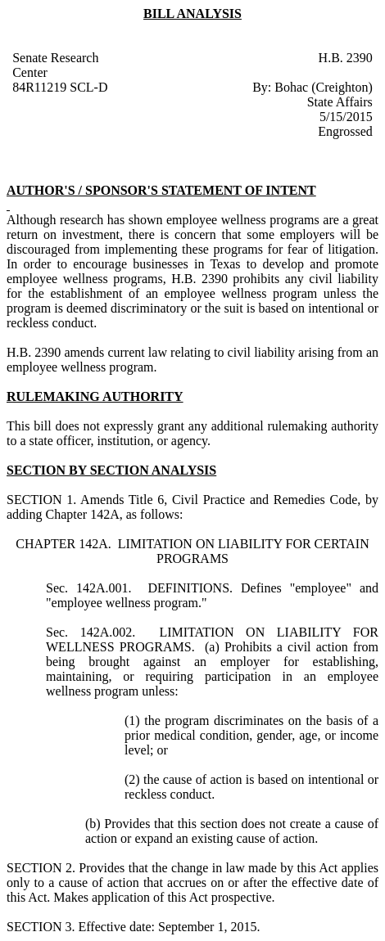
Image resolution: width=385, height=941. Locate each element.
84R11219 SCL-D (59, 87)
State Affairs (340, 102)
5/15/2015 (346, 117)
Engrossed (345, 131)
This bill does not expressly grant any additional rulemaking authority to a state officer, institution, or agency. (192, 433)
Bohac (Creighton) (323, 87)
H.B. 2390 (346, 58)
